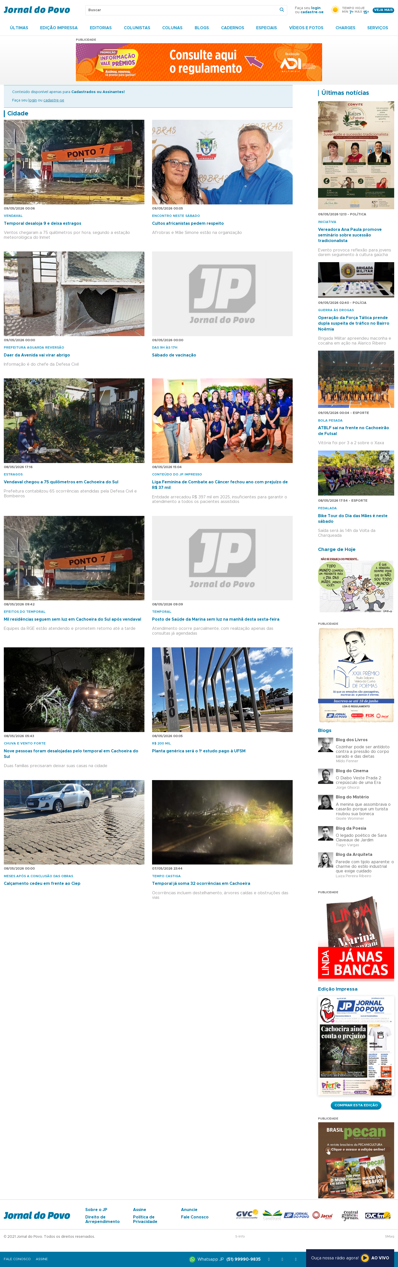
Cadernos (232, 28)
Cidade (17, 114)
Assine (139, 1210)
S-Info (240, 1236)
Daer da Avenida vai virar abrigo (37, 355)
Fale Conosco (195, 1217)
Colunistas (137, 28)
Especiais (266, 28)
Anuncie (189, 1210)
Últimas (19, 28)
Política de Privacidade (145, 1219)
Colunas (172, 28)
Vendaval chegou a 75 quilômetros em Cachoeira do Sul (61, 482)
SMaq (389, 1236)
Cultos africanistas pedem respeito (188, 223)
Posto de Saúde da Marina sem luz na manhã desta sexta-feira (215, 619)
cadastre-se (312, 12)
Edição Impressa (59, 28)
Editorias (101, 28)
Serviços (377, 28)
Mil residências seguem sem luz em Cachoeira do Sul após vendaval (72, 619)
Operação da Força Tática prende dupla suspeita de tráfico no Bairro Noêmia (353, 323)
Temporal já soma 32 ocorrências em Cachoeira (201, 884)
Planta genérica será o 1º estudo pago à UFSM (198, 751)
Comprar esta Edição (356, 1105)
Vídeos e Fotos (306, 28)
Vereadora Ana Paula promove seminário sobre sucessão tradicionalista (350, 235)
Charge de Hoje (337, 549)
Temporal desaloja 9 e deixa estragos (42, 223)
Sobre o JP (96, 1210)
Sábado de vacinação (174, 355)
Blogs (202, 28)
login (316, 8)
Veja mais (383, 10)
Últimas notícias (345, 93)
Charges (345, 28)
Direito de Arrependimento (102, 1219)
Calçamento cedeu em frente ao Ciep (42, 884)
